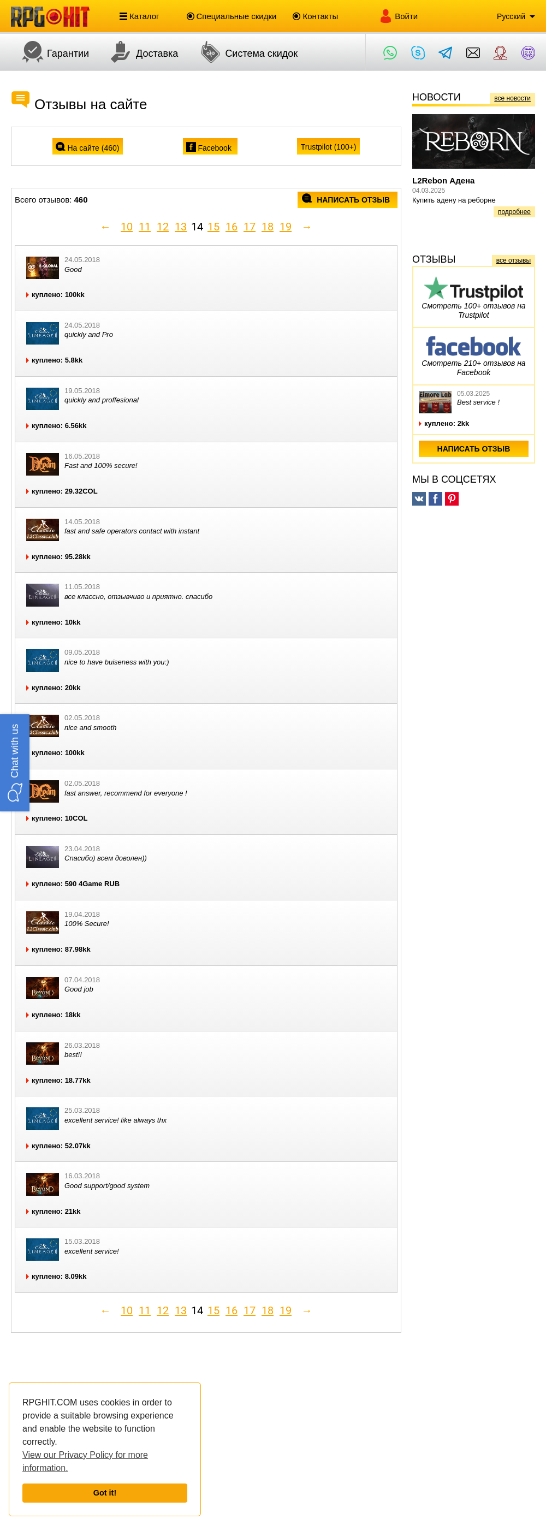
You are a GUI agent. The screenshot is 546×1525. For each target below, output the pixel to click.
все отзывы (513, 260)
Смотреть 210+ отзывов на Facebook (473, 354)
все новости (512, 98)
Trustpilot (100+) (329, 147)
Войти (398, 16)
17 (250, 226)
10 (127, 226)
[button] (14, 762)
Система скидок (243, 52)
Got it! (104, 1492)
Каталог (139, 16)
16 (231, 226)
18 (268, 226)
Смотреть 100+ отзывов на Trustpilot (473, 297)
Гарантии (50, 52)
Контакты (315, 16)
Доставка (139, 52)
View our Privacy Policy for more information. (85, 1461)
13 (181, 226)
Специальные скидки (232, 16)
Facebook (209, 148)
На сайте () (87, 148)
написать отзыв (346, 199)
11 (145, 226)
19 (286, 226)
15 (213, 226)
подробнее (514, 212)
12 (163, 226)
